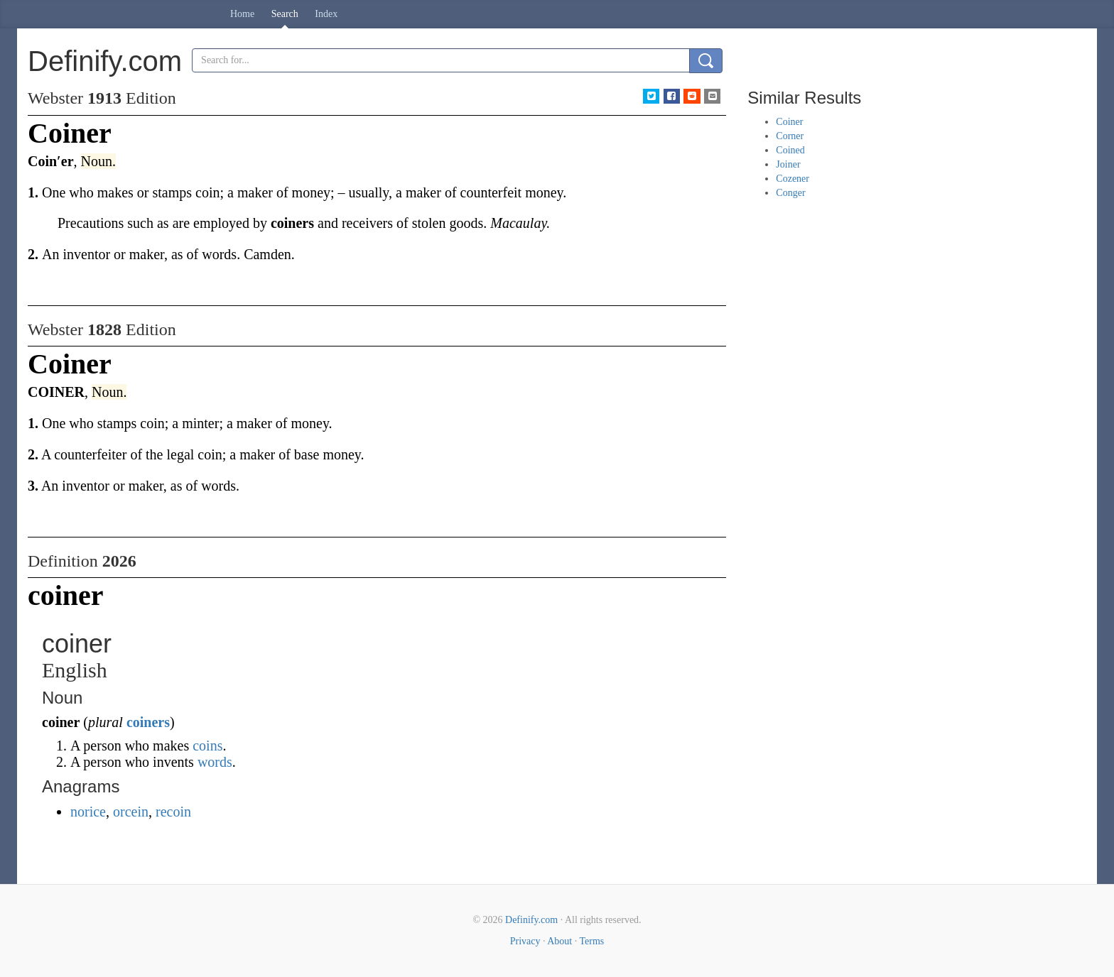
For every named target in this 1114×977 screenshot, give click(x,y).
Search (284, 14)
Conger (790, 192)
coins (207, 745)
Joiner (788, 164)
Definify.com (531, 920)
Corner (790, 136)
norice (88, 811)
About (559, 941)
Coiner (789, 121)
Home (242, 14)
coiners (148, 722)
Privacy (525, 941)
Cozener (792, 178)
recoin (173, 811)
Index (326, 14)
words (215, 762)
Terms (591, 941)
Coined (790, 150)
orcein (130, 811)
